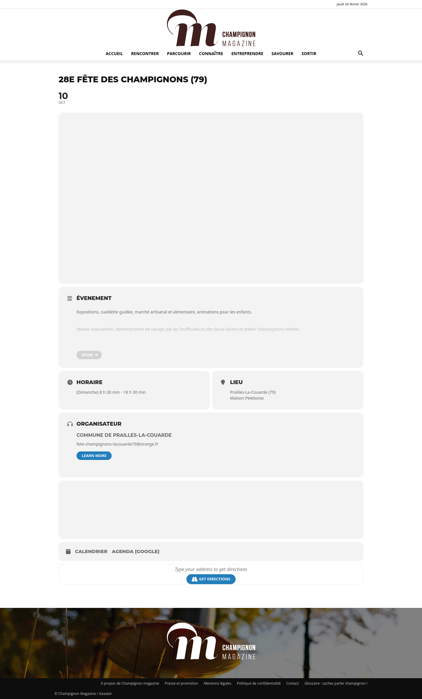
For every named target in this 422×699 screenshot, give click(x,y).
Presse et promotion (181, 683)
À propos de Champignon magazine (130, 683)
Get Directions (211, 579)
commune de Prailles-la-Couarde (124, 435)
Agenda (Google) (136, 551)
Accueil (114, 53)
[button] (360, 54)
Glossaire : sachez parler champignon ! (335, 683)
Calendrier (91, 551)
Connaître (211, 53)
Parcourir (179, 53)
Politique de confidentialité (258, 683)
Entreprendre (247, 53)
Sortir (309, 53)
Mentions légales (217, 683)
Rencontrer (145, 53)
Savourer (283, 53)
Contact (292, 683)
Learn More (94, 455)
